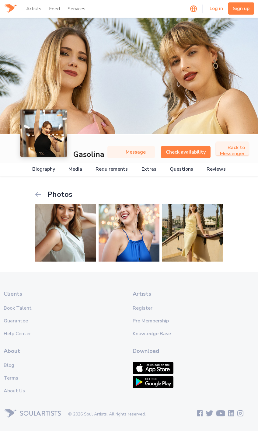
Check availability (186, 152)
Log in (216, 8)
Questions (181, 169)
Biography (43, 169)
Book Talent (18, 308)
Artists (33, 8)
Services (76, 8)
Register (142, 308)
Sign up (241, 8)
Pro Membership (151, 321)
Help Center (17, 334)
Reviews (216, 169)
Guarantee (16, 321)
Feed (54, 8)
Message (131, 152)
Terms (11, 378)
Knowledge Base (152, 334)
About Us (14, 391)
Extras (148, 169)
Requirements (112, 169)
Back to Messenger (232, 150)
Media (75, 169)
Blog (9, 365)
